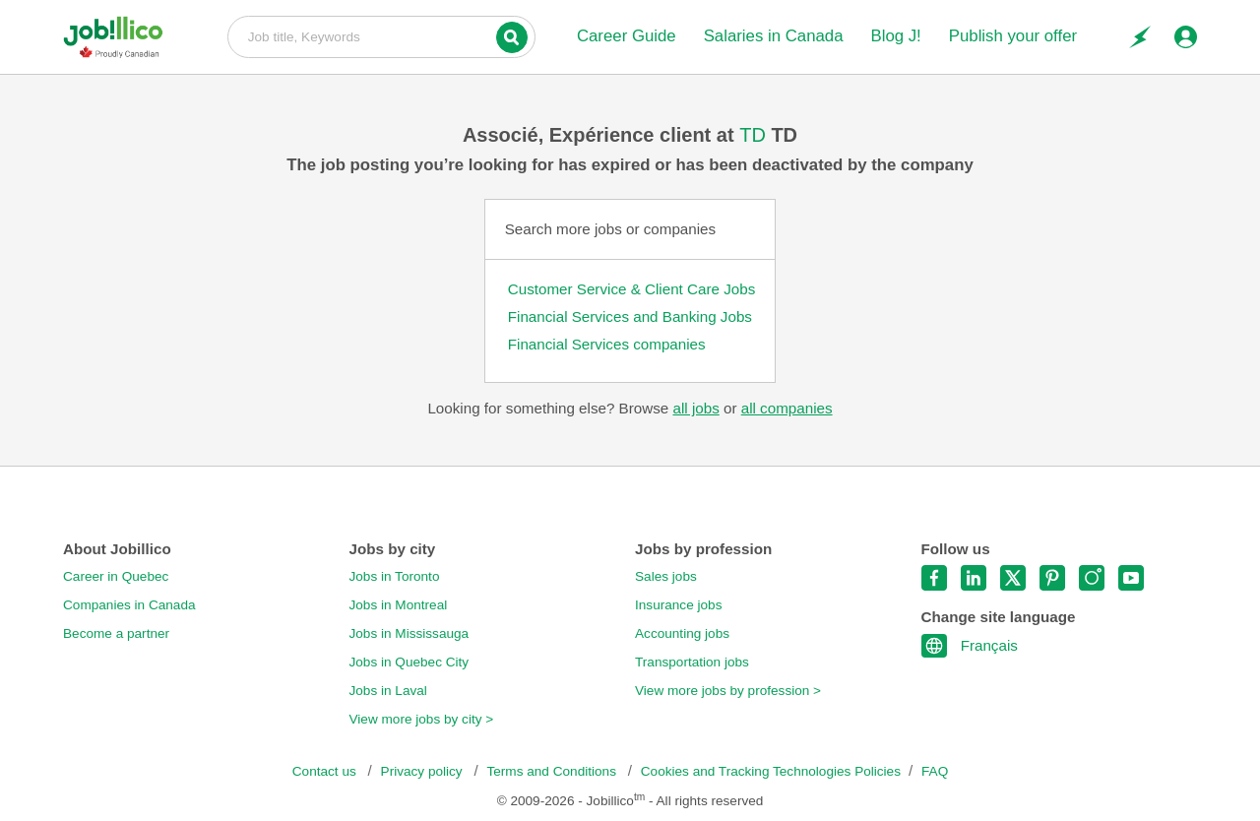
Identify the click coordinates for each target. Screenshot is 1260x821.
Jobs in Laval (388, 690)
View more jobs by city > (421, 719)
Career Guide (626, 36)
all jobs (695, 408)
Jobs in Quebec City (409, 662)
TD (755, 135)
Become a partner (116, 633)
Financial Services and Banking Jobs (630, 316)
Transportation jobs (692, 662)
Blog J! (895, 36)
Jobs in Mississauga (409, 633)
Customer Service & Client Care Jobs (632, 289)
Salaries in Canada (774, 36)
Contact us (326, 771)
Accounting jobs (682, 633)
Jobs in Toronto (394, 576)
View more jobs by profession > (728, 690)
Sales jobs (666, 576)
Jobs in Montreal (398, 605)
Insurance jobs (678, 605)
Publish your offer (1013, 36)
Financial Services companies (607, 344)
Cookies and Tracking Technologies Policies (771, 771)
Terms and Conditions (552, 771)
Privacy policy (424, 771)
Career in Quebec (115, 576)
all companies (787, 408)
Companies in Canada (129, 605)
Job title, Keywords (381, 35)
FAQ (934, 771)
